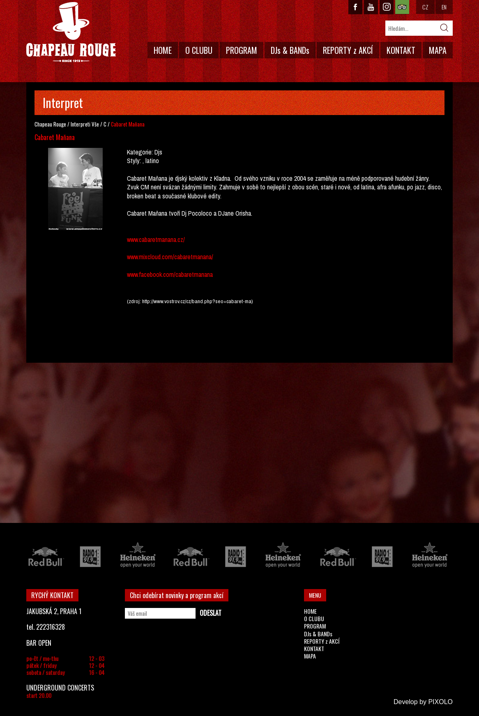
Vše (95, 124)
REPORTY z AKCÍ (348, 50)
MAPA (438, 50)
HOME (163, 50)
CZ (425, 6)
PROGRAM (241, 50)
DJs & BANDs (290, 50)
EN (444, 6)
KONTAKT (401, 50)
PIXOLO (440, 701)
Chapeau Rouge (50, 124)
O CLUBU (198, 50)
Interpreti (80, 124)
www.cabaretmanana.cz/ (156, 239)
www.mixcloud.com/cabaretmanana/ (170, 256)
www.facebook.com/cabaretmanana (170, 274)
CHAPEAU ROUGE (71, 32)
